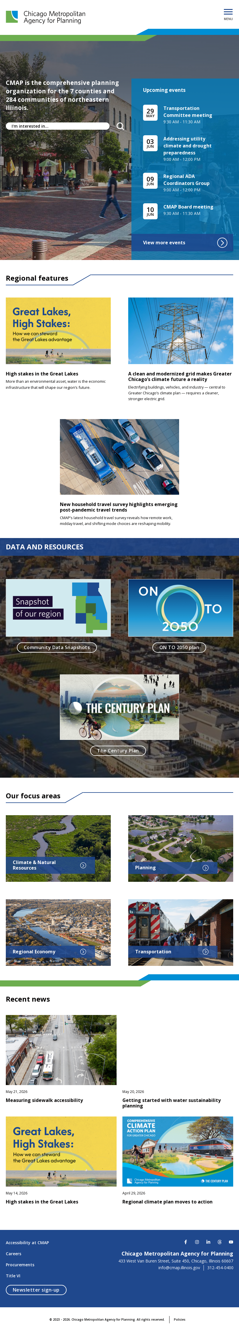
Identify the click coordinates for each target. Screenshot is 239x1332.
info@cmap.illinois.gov (179, 1267)
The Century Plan (118, 750)
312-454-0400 (220, 1267)
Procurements (20, 1264)
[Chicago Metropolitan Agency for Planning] (46, 17)
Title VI (13, 1275)
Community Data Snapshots (57, 647)
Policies (180, 1319)
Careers (13, 1253)
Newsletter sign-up (40, 1289)
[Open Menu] (228, 12)
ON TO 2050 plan (179, 647)
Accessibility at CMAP (27, 1242)
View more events (185, 243)
